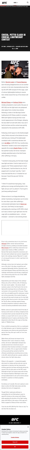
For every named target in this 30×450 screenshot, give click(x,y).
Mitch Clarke (5, 248)
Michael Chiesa (6, 102)
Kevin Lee (23, 204)
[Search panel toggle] (27, 2)
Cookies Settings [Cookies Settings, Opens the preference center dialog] (15, 437)
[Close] (28, 427)
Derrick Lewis (10, 82)
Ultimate (4, 243)
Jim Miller (7, 143)
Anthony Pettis (17, 102)
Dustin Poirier (18, 148)
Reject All (15, 442)
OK (15, 446)
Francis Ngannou (22, 82)
